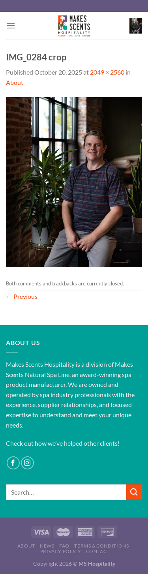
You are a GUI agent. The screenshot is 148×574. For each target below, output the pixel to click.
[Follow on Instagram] (27, 462)
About (14, 82)
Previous (21, 296)
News (47, 546)
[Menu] (10, 25)
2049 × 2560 (107, 72)
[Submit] (134, 492)
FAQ (64, 546)
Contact (98, 551)
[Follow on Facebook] (13, 462)
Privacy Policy (60, 551)
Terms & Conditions (101, 546)
